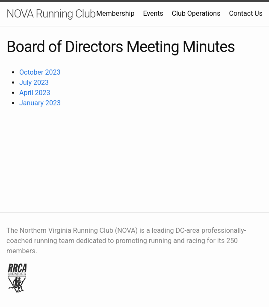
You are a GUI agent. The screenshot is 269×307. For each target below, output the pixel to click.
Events (153, 13)
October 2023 (39, 72)
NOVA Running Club (50, 13)
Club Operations (196, 13)
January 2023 (40, 103)
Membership (115, 13)
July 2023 (34, 82)
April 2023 (34, 93)
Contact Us (246, 13)
